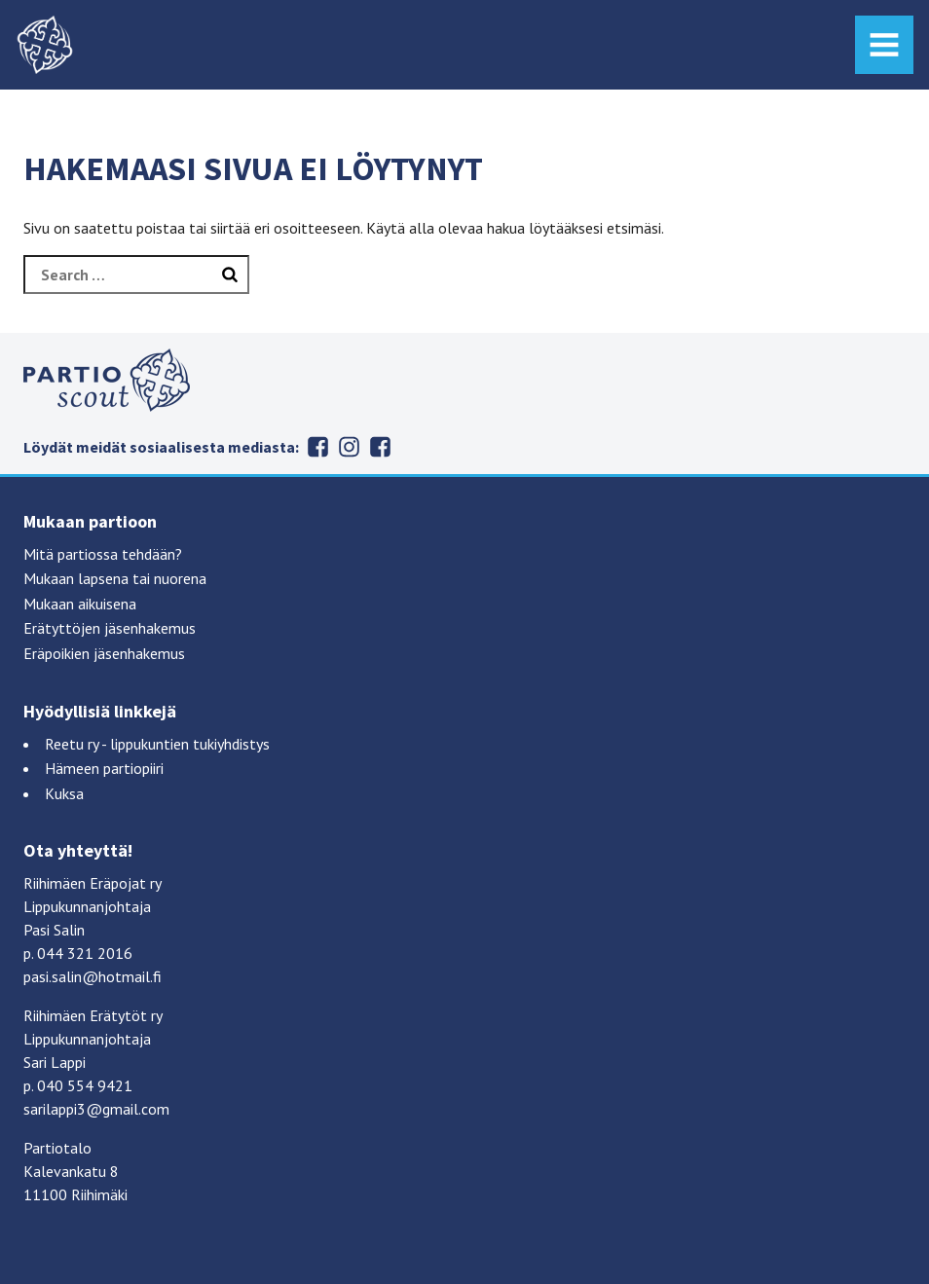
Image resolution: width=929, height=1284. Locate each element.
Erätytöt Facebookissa (318, 447)
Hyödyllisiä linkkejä (99, 711)
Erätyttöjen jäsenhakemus (109, 628)
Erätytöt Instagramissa (349, 447)
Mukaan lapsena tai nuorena (114, 578)
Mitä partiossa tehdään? (102, 554)
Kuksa (64, 793)
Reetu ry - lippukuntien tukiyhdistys (157, 743)
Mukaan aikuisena (79, 603)
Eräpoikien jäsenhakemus (104, 653)
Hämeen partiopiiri (104, 768)
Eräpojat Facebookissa (380, 447)
